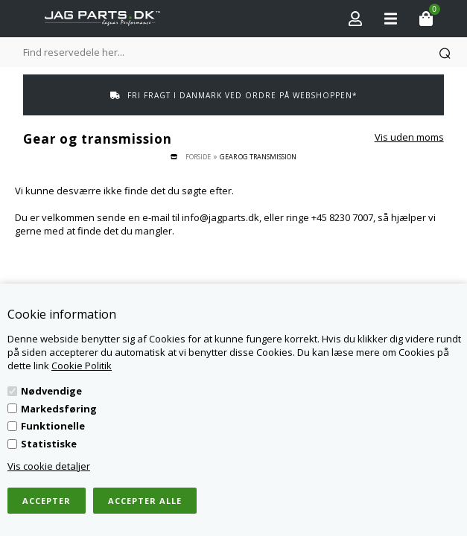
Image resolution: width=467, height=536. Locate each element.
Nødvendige (51, 391)
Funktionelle (53, 426)
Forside (198, 157)
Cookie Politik (81, 365)
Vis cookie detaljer (48, 466)
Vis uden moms (409, 137)
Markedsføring (59, 408)
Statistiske (49, 443)
